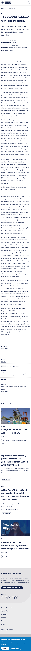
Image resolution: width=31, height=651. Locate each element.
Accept (5, 648)
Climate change (6, 440)
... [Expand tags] (2, 444)
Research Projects (11, 8)
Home (2, 8)
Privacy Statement (6, 608)
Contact (3, 624)
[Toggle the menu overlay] (28, 2)
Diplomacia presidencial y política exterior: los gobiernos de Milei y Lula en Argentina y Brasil (14, 460)
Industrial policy (6, 479)
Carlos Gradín (4, 348)
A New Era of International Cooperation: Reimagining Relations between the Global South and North (15, 495)
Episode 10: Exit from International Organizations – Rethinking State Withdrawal (15, 545)
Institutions (4, 556)
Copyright (4, 614)
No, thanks (15, 648)
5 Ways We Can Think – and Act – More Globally (14, 431)
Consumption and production (19, 440)
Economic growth (6, 513)
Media (3, 621)
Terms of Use (5, 611)
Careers (3, 617)
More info (3, 644)
